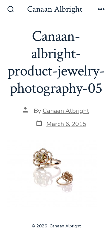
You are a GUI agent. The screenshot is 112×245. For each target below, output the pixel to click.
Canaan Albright (66, 111)
